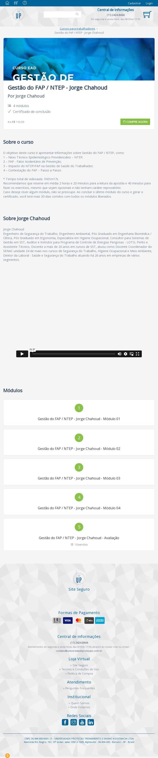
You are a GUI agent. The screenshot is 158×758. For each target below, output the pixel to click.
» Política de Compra (79, 673)
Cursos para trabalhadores (77, 28)
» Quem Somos (79, 703)
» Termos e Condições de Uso (79, 669)
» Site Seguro (79, 665)
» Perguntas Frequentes (79, 688)
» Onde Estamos (79, 707)
